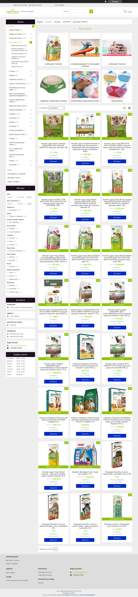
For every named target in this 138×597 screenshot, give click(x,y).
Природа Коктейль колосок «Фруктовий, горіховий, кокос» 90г (117, 473)
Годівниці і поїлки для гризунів (53, 101)
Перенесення (117, 101)
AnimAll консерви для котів (16, 155)
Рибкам (11, 75)
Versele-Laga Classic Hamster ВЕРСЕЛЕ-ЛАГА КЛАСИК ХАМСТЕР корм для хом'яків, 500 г (53, 146)
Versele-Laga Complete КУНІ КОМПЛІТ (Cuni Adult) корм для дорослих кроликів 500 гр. (117, 366)
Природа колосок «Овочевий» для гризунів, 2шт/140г (117, 525)
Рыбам (11, 161)
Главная (39, 22)
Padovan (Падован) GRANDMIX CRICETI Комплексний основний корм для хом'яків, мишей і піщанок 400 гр (117, 421)
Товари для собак (15, 34)
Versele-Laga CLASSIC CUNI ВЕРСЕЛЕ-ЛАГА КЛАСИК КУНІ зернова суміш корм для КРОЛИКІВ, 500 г (53, 202)
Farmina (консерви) (16, 130)
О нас (10, 170)
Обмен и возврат (13, 182)
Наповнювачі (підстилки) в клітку (85, 101)
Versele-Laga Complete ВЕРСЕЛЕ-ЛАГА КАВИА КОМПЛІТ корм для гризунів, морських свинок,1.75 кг (85, 312)
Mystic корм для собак (17, 134)
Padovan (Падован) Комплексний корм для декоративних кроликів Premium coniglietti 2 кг (85, 420)
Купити (54, 161)
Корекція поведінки (15, 110)
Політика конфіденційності (87, 595)
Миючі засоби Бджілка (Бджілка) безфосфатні (17, 94)
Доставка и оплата (12, 560)
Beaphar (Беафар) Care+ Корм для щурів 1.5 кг (85, 473)
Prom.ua (79, 591)
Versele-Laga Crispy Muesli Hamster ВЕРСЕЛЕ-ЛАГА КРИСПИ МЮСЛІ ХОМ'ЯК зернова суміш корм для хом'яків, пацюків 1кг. (85, 203)
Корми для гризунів (53, 64)
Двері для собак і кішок (17, 106)
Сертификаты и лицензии (16, 174)
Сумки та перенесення (17, 83)
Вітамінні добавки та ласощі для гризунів (18, 49)
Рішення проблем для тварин (16, 101)
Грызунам (12, 126)
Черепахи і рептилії (16, 79)
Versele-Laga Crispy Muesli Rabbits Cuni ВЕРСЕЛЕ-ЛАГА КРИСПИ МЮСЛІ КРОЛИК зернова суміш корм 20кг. (116, 259)
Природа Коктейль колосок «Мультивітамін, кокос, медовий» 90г (53, 526)
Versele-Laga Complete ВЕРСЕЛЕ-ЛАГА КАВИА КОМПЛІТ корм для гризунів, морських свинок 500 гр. (53, 312)
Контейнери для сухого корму (17, 88)
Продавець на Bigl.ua (69, 593)
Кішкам (11, 122)
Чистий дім (13, 118)
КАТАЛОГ (48, 22)
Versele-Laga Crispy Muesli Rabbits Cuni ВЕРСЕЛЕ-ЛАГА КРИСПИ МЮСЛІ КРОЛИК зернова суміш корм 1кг (85, 259)
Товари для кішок (15, 38)
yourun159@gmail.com (18, 345)
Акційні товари (14, 30)
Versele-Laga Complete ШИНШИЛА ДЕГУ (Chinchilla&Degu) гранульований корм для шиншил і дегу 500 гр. (117, 313)
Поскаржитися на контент (70, 595)
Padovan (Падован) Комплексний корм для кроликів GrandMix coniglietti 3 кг (53, 420)
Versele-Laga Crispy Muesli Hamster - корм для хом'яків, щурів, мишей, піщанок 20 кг (53, 474)
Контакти (67, 22)
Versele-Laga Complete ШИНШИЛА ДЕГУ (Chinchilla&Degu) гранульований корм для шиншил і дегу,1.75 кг (53, 367)
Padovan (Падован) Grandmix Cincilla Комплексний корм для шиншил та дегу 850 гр (85, 366)
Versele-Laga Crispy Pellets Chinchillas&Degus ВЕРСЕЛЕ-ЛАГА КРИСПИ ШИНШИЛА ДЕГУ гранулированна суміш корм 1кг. (53, 259)
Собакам (12, 114)
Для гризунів (13, 42)
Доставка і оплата (80, 22)
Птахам (11, 71)
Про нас (57, 22)
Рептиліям (12, 165)
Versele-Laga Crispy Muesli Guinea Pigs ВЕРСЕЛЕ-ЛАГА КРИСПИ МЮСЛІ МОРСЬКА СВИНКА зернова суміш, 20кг (117, 202)
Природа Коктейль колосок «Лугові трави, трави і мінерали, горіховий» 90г (85, 526)
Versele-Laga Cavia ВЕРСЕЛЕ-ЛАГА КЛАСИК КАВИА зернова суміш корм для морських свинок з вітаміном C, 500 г (117, 146)
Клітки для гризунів (117, 64)
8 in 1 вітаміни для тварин (15, 149)
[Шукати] (91, 11)
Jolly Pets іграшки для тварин (16, 143)
